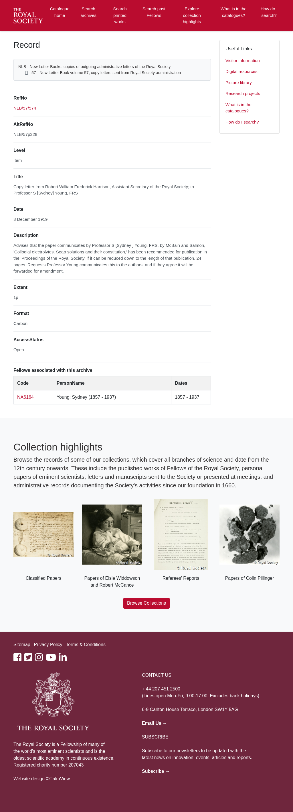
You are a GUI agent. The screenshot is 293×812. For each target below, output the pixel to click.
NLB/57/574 (24, 108)
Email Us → (154, 723)
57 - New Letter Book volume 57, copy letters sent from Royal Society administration (106, 72)
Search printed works (120, 15)
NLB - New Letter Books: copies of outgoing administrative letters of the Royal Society (94, 66)
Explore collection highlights (192, 15)
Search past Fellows (153, 12)
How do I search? (269, 12)
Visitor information (242, 60)
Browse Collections (146, 603)
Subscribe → (156, 771)
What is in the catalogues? (234, 12)
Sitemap (21, 644)
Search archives (88, 12)
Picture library (238, 82)
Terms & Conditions (86, 644)
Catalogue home (59, 12)
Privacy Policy (48, 644)
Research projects (242, 93)
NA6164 (25, 397)
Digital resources (241, 71)
